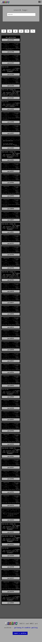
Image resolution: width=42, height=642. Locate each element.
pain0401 (11, 456)
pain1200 (11, 74)
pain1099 (11, 109)
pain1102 (11, 98)
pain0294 (11, 505)
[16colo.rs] (5, 2)
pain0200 (11, 555)
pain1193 (11, 40)
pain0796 (11, 254)
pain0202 (11, 532)
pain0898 (11, 208)
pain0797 (11, 243)
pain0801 (11, 232)
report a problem (20, 633)
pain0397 (11, 467)
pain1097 (11, 133)
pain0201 (11, 544)
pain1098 (11, 122)
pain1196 (11, 85)
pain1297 (11, 63)
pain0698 (11, 291)
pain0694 (11, 327)
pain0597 (11, 361)
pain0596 (11, 372)
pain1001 (11, 160)
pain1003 (11, 148)
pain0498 (11, 408)
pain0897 (11, 220)
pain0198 (11, 567)
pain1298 (11, 52)
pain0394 (11, 492)
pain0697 (11, 302)
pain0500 (11, 397)
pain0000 (11, 603)
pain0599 (11, 338)
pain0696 (11, 314)
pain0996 (11, 182)
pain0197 (11, 578)
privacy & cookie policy (26, 628)
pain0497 (11, 419)
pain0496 (11, 431)
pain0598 (11, 349)
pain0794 (11, 268)
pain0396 (11, 479)
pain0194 (11, 591)
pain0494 (11, 444)
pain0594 (11, 385)
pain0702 (11, 280)
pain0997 (11, 171)
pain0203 (11, 520)
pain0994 (11, 196)
